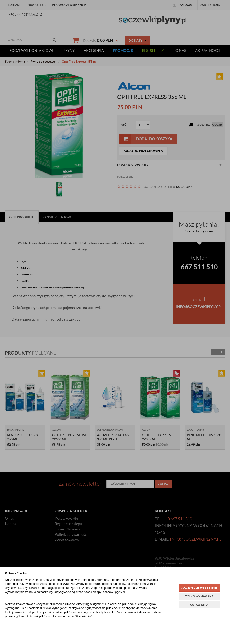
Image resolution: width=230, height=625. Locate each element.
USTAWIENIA (199, 604)
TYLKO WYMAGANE (199, 596)
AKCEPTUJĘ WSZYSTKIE (199, 587)
